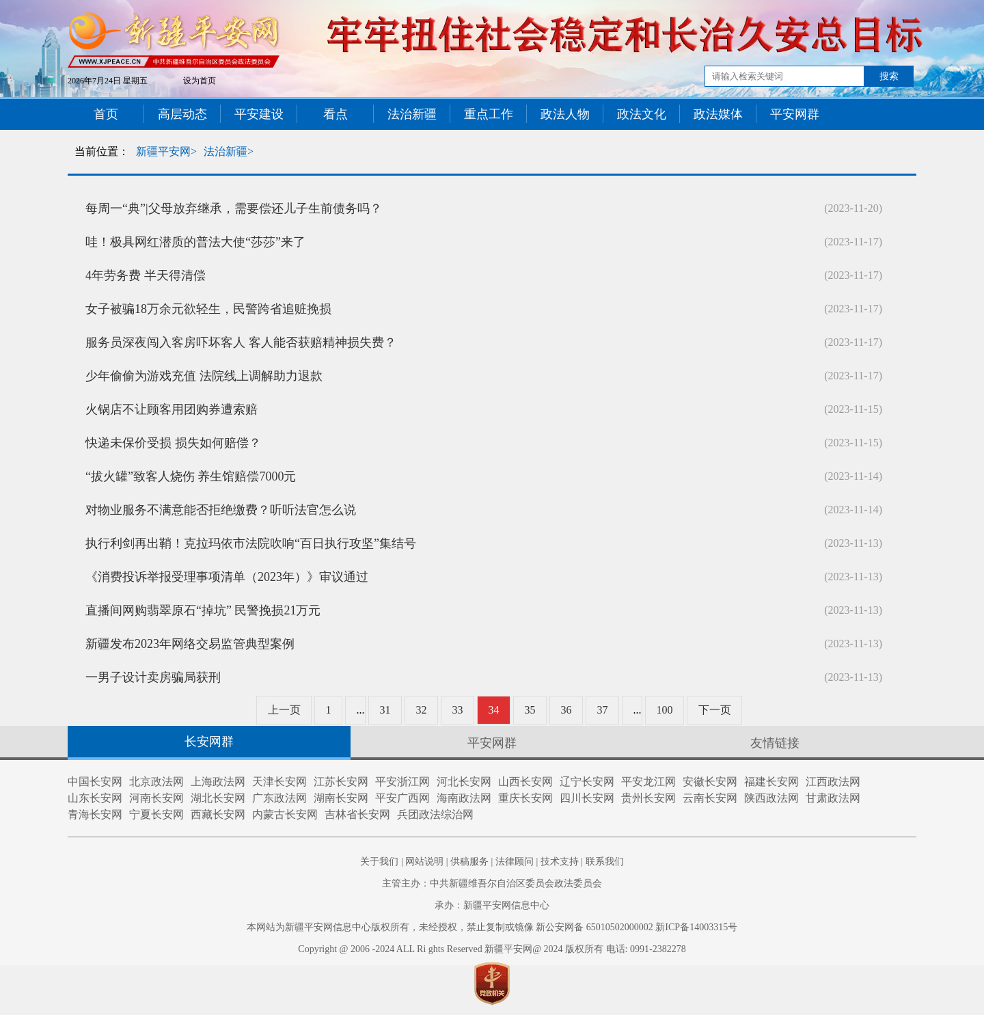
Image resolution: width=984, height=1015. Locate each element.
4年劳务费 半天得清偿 (145, 275)
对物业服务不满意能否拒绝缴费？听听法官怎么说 (220, 510)
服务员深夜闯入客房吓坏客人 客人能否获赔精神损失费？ (240, 342)
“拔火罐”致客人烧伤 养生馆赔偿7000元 (190, 476)
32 (421, 710)
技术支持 (560, 861)
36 (566, 710)
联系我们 (605, 861)
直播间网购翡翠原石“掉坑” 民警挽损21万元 (202, 610)
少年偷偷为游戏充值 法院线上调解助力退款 (204, 376)
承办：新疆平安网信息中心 (492, 905)
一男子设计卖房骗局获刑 (153, 677)
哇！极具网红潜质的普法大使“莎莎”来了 (195, 242)
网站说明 (424, 861)
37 (602, 710)
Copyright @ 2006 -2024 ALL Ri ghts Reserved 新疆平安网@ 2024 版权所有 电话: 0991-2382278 (491, 949)
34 (494, 710)
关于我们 (379, 861)
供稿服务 (469, 861)
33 (457, 710)
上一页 (284, 710)
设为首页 (199, 80)
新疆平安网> (166, 151)
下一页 (714, 710)
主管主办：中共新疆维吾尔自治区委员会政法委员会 (492, 883)
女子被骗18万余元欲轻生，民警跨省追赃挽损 (208, 309)
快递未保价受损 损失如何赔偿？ (173, 443)
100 (665, 710)
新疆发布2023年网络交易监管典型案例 (190, 644)
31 (385, 710)
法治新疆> (229, 151)
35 (530, 710)
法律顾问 (514, 861)
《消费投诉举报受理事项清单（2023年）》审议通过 (226, 577)
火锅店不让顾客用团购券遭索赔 (171, 409)
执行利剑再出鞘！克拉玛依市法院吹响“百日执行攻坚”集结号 (250, 543)
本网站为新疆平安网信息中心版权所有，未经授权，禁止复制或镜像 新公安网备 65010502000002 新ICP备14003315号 (492, 927)
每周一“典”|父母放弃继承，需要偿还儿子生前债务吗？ (233, 208)
